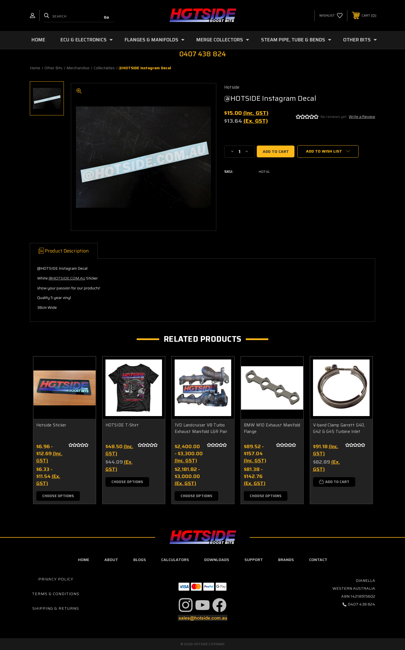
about (111, 560)
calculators (175, 560)
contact (318, 560)
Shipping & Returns (55, 608)
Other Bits (360, 39)
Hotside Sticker (51, 425)
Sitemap (217, 644)
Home (38, 39)
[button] (185, 605)
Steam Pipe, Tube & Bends (296, 39)
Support (253, 560)
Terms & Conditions (55, 594)
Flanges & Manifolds (154, 39)
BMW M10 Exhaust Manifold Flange (272, 428)
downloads (216, 560)
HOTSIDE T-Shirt (122, 425)
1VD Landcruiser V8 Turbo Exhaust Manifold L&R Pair (201, 428)
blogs (139, 560)
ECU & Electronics (86, 39)
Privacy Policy (55, 579)
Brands (286, 560)
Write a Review (362, 117)
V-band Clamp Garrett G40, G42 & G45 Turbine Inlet (339, 428)
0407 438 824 (361, 604)
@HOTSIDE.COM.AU (67, 278)
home (83, 560)
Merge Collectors (222, 39)
